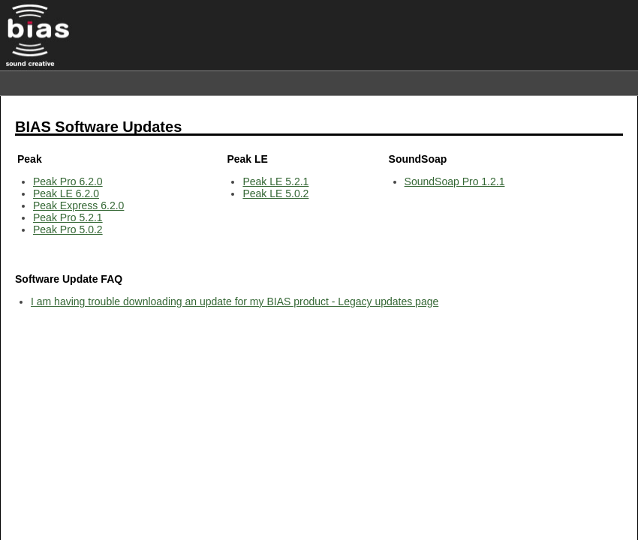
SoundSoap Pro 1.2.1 (455, 182)
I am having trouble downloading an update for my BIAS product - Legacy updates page (234, 302)
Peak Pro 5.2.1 (68, 218)
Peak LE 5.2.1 (275, 182)
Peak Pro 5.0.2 (68, 230)
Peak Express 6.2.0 (78, 206)
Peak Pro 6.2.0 (68, 182)
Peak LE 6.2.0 (66, 194)
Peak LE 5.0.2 (275, 194)
